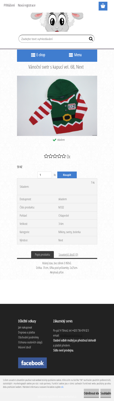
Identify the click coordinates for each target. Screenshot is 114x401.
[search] (90, 39)
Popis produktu (42, 254)
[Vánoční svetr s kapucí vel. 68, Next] (57, 77)
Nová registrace (27, 5)
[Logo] (57, 22)
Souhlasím (105, 393)
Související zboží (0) (68, 254)
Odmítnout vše (91, 393)
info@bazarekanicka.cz (71, 335)
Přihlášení (9, 5)
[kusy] (44, 175)
